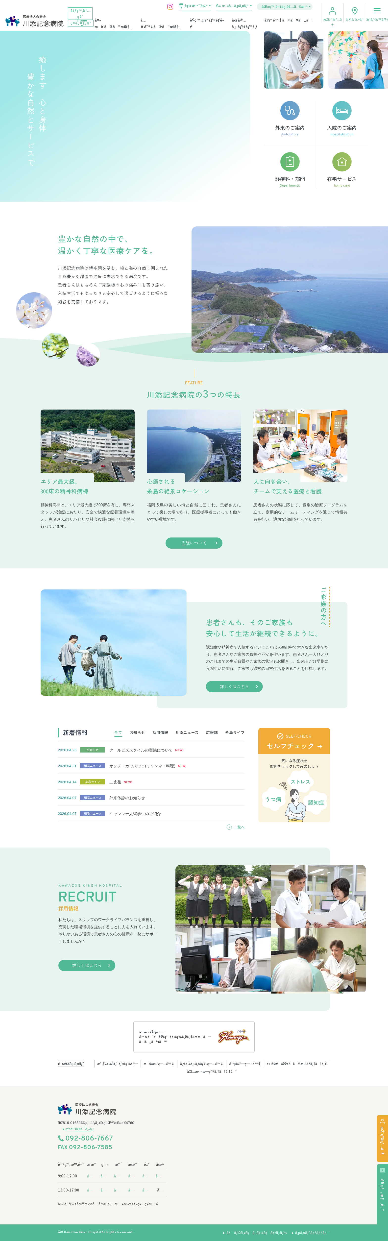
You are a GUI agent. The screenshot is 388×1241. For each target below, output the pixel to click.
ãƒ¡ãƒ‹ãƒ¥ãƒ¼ (377, 12)
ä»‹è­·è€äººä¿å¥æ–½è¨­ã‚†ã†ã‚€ (297, 1063)
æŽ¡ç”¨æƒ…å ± (332, 22)
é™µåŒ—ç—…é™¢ (245, 1063)
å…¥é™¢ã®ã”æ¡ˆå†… (161, 23)
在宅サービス (342, 170)
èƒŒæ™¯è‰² (196, 5)
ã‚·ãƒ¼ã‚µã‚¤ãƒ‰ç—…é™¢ (202, 1063)
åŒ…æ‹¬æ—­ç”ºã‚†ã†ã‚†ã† (212, 1071)
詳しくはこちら (234, 686)
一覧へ (239, 826)
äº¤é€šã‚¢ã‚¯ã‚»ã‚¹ (79, 1129)
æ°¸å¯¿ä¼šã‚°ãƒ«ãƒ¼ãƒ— (117, 1063)
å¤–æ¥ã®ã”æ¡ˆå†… (114, 23)
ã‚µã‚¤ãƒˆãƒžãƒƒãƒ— (312, 1233)
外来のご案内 (290, 119)
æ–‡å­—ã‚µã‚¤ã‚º (235, 5)
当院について (194, 543)
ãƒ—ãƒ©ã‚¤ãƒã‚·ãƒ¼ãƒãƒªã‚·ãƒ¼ (256, 1233)
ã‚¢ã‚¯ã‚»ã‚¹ (355, 19)
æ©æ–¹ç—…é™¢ (159, 1063)
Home (82, 20)
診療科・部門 (290, 170)
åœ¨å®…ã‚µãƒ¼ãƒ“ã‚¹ (244, 23)
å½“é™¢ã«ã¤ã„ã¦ (288, 20)
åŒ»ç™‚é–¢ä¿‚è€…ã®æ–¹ (285, 6)
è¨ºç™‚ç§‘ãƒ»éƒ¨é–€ (207, 23)
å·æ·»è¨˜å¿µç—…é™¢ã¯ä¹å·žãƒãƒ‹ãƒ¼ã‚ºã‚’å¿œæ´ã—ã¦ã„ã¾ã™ (175, 1036)
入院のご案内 (342, 119)
